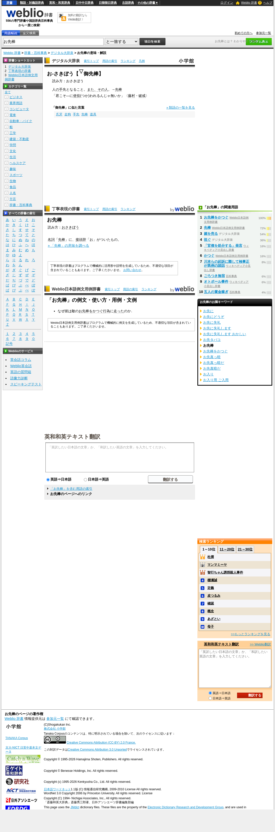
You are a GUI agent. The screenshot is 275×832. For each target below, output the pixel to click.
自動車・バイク (20, 121)
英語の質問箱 (20, 372)
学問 (12, 145)
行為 (106, 311)
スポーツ (15, 175)
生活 (12, 157)
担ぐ (207, 240)
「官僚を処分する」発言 (223, 246)
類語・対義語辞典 (32, 2)
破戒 (141, 96)
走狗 (67, 114)
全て (8, 92)
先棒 (118, 89)
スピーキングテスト (26, 384)
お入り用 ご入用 (216, 380)
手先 (76, 114)
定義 (210, 588)
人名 (12, 193)
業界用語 (15, 103)
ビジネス (15, 97)
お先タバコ (212, 340)
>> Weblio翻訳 (260, 644)
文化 (12, 151)
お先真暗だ (212, 368)
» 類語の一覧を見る (180, 107)
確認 (210, 603)
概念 (210, 611)
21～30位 (245, 549)
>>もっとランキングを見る (250, 634)
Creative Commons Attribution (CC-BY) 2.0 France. (101, 742)
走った (119, 311)
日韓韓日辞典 (108, 2)
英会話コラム (20, 360)
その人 (103, 89)
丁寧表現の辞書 (66, 209)
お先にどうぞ (213, 317)
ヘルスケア (17, 163)
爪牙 (59, 114)
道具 (93, 114)
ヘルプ (267, 2)
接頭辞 (81, 240)
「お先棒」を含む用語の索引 (71, 489)
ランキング (128, 61)
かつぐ (209, 256)
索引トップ (91, 61)
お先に (208, 311)
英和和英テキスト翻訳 (72, 436)
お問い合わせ (132, 270)
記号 (9, 343)
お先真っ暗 (212, 357)
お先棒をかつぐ (91, 311)
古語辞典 (128, 2)
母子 (210, 626)
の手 (59, 89)
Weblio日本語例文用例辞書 (76, 289)
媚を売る (211, 234)
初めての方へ (244, 33)
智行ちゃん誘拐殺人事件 (225, 572)
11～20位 (227, 549)
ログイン (226, 2)
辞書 (9, 2)
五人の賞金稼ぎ (216, 292)
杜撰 (210, 557)
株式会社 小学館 (55, 728)
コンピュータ (19, 109)
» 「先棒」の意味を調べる (68, 246)
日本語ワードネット (57, 789)
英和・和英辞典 (59, 2)
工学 (12, 133)
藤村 (131, 96)
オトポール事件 (216, 281)
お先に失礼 (212, 322)
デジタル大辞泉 (62, 53)
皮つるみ (213, 595)
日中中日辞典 (85, 2)
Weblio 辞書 (249, 2)
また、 (92, 89)
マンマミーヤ (217, 564)
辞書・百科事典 (35, 53)
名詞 (51, 240)
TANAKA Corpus (16, 738)
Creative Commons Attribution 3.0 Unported (97, 749)
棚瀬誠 (212, 580)
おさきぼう (70, 227)
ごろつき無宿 (214, 276)
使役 (76, 96)
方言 (12, 199)
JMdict (74, 807)
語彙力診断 (19, 378)
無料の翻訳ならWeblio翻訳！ (77, 17)
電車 (12, 115)
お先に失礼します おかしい (224, 334)
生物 (12, 181)
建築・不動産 (19, 139)
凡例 (142, 61)
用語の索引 (109, 61)
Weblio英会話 (21, 366)
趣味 (12, 169)
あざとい (213, 619)
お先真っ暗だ (213, 363)
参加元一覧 (263, 33)
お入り (208, 374)
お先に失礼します (217, 328)
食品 (12, 187)
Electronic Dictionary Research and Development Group (185, 807)
